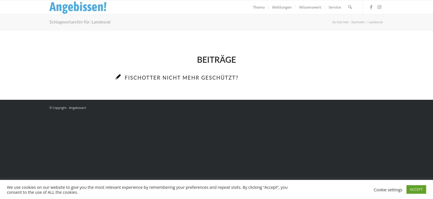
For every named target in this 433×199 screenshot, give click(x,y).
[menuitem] (258, 7)
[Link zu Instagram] (379, 7)
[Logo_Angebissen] (78, 7)
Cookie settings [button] (388, 189)
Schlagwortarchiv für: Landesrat (79, 21)
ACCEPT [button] (416, 189)
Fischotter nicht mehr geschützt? (182, 78)
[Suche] (350, 7)
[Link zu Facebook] (371, 7)
